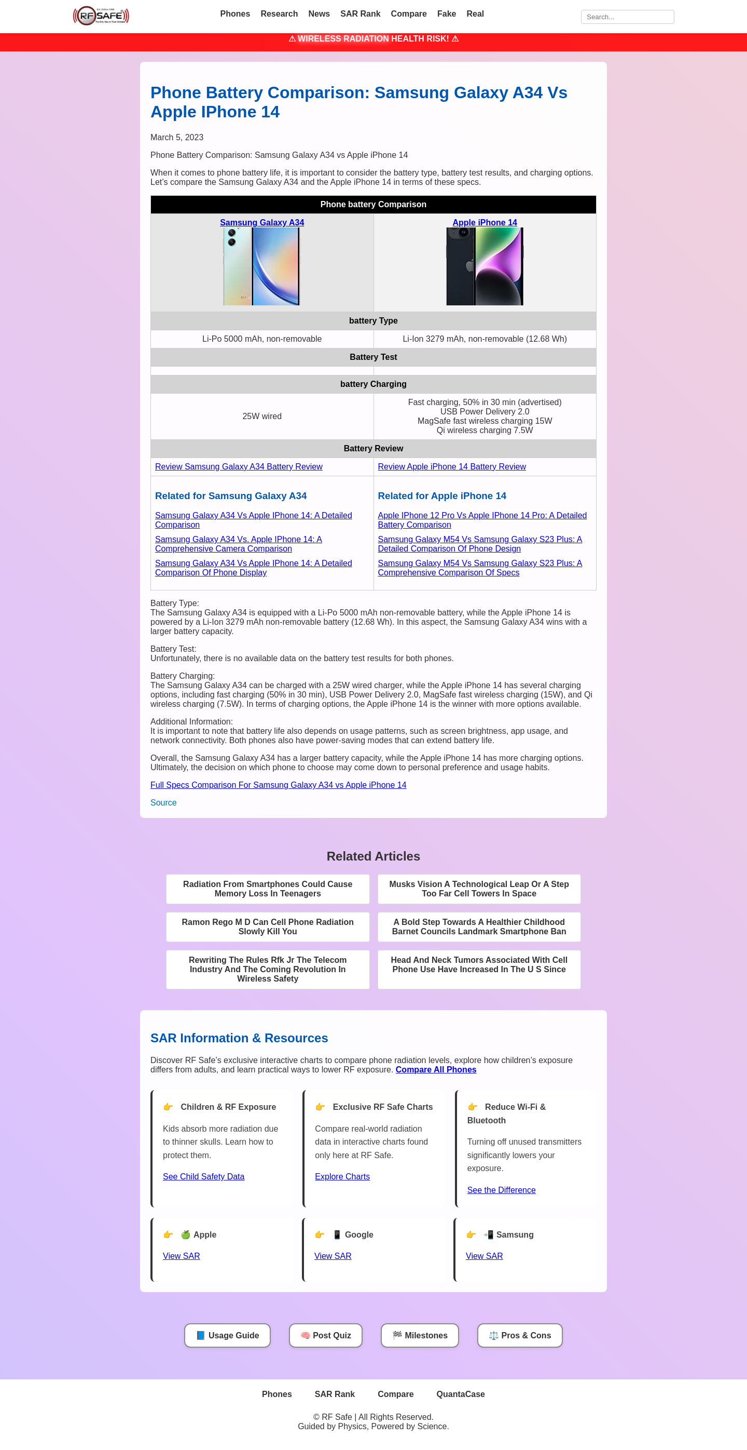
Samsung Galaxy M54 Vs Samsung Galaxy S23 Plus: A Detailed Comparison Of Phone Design (480, 544)
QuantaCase (461, 1394)
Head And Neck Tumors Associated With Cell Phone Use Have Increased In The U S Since (479, 965)
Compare (409, 13)
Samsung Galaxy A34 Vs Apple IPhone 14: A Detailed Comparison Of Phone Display (253, 568)
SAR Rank (360, 13)
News (319, 13)
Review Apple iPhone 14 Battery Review (452, 466)
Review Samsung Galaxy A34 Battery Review (239, 466)
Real (475, 13)
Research (279, 13)
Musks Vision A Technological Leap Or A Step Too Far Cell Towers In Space (479, 889)
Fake (446, 13)
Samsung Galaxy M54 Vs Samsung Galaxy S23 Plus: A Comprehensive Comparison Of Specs (480, 568)
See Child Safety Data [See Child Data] (203, 1176)
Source (163, 802)
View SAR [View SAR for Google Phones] (333, 1256)
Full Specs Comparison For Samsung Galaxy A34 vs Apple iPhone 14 (278, 785)
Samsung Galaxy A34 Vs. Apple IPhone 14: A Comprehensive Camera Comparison (238, 544)
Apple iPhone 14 (485, 222)
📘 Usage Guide (227, 1335)
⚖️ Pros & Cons (520, 1335)
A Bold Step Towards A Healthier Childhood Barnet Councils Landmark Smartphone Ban (479, 927)
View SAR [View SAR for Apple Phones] (181, 1256)
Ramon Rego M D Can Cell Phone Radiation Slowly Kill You (268, 927)
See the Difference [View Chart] (501, 1190)
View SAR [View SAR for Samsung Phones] (484, 1256)
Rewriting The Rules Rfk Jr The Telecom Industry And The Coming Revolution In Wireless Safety (268, 969)
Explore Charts (342, 1176)
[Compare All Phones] (436, 1069)
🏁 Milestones (420, 1335)
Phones (235, 13)
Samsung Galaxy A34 (262, 222)
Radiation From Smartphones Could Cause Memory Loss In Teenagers (267, 889)
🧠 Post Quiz (325, 1335)
